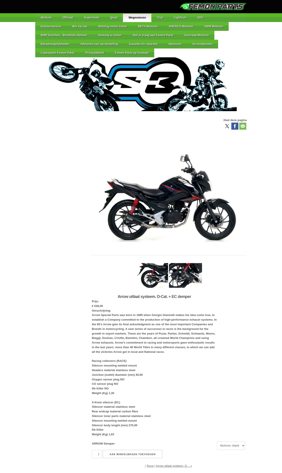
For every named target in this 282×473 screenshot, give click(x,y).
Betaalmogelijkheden (55, 44)
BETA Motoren (148, 26)
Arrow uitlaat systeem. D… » (174, 465)
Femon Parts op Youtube (132, 52)
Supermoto (91, 17)
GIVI (200, 17)
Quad (113, 17)
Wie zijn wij (79, 26)
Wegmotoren (137, 17)
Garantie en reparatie (143, 44)
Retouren (175, 44)
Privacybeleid (94, 52)
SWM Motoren (213, 26)
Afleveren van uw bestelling (99, 44)
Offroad (68, 17)
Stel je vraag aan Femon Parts (153, 35)
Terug (150, 465)
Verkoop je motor (110, 35)
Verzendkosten (202, 44)
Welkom (46, 17)
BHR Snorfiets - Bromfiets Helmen (64, 35)
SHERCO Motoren (181, 26)
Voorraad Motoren (196, 35)
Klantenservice (51, 26)
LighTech (180, 17)
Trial (160, 17)
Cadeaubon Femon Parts (57, 52)
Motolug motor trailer (112, 26)
